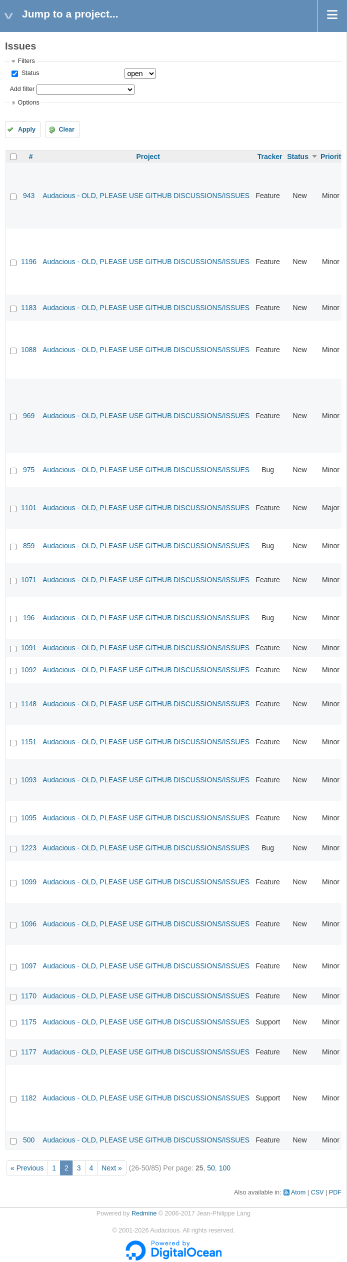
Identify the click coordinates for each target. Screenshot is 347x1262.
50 (211, 1168)
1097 (28, 966)
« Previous (27, 1168)
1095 (28, 818)
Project (148, 157)
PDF (335, 1192)
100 (224, 1168)
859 (28, 546)
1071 (28, 580)
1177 (28, 1052)
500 (28, 1140)
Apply (27, 129)
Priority (332, 157)
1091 (28, 648)
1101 (28, 508)
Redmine (144, 1213)
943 (28, 196)
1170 (28, 996)
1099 (28, 882)
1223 (28, 848)
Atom (298, 1192)
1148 (28, 704)
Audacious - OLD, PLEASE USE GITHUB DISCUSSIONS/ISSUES (146, 196)
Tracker (270, 157)
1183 (28, 308)
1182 (28, 1098)
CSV (317, 1192)
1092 (28, 670)
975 (28, 470)
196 (28, 618)
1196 (28, 262)
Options (28, 102)
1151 (28, 742)
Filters (26, 61)
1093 (28, 780)
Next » (112, 1168)
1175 (28, 1022)
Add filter (22, 89)
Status (29, 73)
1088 (28, 350)
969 (28, 416)
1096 (28, 924)
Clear (66, 129)
